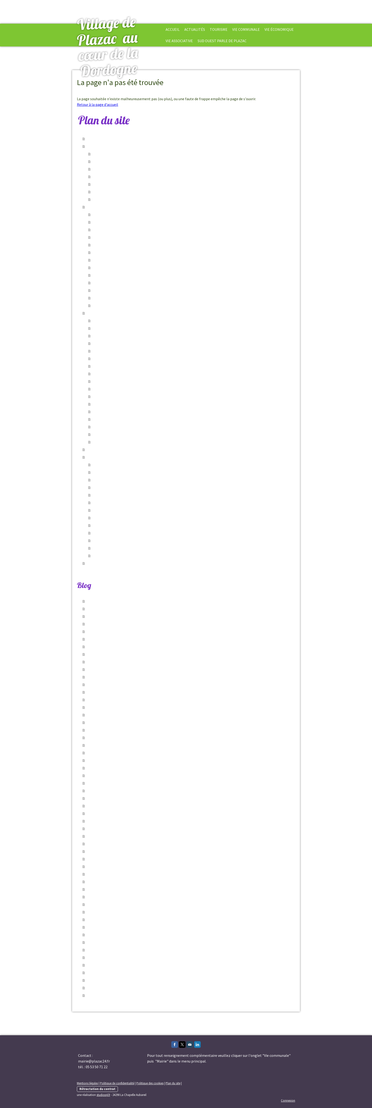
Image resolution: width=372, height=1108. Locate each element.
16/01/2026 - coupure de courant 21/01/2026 (123, 904)
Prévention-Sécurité (109, 184)
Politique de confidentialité (117, 1083)
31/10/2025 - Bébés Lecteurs (110, 950)
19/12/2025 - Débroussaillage (111, 927)
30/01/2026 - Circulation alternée (114, 881)
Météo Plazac (104, 434)
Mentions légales (87, 1083)
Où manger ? (103, 229)
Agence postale (105, 366)
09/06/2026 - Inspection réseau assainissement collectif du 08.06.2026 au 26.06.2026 (157, 601)
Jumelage (101, 464)
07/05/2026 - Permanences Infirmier (117, 730)
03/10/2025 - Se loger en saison (113, 965)
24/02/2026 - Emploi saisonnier (112, 851)
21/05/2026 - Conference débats (114, 662)
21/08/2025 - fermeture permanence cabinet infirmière (133, 995)
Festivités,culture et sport (114, 176)
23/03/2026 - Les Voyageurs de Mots (117, 828)
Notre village (103, 214)
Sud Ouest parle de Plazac (222, 40)
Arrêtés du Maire (106, 169)
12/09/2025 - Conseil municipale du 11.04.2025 (125, 988)
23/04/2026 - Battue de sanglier (113, 783)
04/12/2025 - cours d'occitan (110, 942)
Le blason (100, 252)
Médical (99, 396)
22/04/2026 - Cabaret (104, 813)
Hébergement (104, 222)
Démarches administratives (115, 336)
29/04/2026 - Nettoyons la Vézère (115, 768)
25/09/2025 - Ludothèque (107, 972)
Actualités (194, 29)
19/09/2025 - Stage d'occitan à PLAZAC (119, 980)
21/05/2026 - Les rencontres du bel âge (119, 646)
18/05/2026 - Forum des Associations (118, 692)
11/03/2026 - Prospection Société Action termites (129, 843)
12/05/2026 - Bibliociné (106, 707)
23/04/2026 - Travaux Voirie (109, 790)
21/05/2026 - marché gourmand (113, 677)
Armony (99, 555)
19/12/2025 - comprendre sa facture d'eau (122, 934)
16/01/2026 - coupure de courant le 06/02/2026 (125, 897)
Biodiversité (102, 298)
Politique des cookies (149, 1083)
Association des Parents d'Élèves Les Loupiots (130, 502)
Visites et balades (107, 282)
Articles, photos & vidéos (113, 442)
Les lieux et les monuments (115, 237)
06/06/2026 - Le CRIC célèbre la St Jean (119, 616)
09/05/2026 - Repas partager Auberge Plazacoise (128, 722)
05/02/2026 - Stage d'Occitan (111, 859)
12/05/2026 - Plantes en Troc (111, 699)
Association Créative (109, 533)
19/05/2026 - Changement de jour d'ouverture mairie (131, 684)
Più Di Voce (101, 487)
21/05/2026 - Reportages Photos (114, 654)
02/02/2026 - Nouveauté (107, 874)
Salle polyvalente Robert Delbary (120, 411)
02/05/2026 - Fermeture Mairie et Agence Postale (128, 753)
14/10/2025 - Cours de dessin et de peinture (123, 957)
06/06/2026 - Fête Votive (107, 624)
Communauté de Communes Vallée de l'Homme (131, 389)
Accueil (173, 29)
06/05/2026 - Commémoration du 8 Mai (119, 737)
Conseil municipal (107, 328)
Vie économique (279, 29)
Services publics (105, 419)
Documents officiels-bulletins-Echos (122, 343)
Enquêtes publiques (108, 358)
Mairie (98, 320)
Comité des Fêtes (107, 525)
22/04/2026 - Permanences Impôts (115, 798)
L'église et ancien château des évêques (123, 245)
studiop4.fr (103, 1095)
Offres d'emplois (106, 199)
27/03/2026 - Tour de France (110, 821)
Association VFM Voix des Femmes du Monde (128, 548)
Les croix (100, 260)
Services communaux (109, 161)
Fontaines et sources (109, 275)
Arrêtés (99, 351)
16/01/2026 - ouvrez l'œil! (108, 889)
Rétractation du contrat (97, 1089)
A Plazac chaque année (111, 290)
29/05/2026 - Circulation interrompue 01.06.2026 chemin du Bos (140, 631)
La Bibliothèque (105, 381)
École (97, 373)
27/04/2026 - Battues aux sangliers (116, 775)
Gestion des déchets (109, 427)
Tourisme (219, 29)
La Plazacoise (104, 472)
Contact (99, 305)
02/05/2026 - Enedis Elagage (110, 760)
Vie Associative (179, 40)
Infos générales (105, 192)
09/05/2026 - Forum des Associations (118, 715)
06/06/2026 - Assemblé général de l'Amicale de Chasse (132, 608)
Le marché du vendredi (111, 404)
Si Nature (100, 480)
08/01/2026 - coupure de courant (114, 919)
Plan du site (173, 1083)
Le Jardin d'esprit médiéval (114, 267)
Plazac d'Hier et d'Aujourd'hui (116, 510)
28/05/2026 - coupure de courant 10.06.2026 (123, 639)
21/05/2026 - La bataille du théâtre (116, 669)
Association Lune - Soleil (112, 540)
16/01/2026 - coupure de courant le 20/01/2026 (125, 912)
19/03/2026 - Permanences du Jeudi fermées (124, 836)
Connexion (288, 1100)
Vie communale (105, 154)
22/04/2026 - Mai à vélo (106, 806)
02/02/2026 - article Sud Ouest (112, 866)
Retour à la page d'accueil (97, 104)
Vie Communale (246, 29)
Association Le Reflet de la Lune (118, 518)
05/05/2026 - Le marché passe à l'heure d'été (124, 745)
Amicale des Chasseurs (111, 495)
